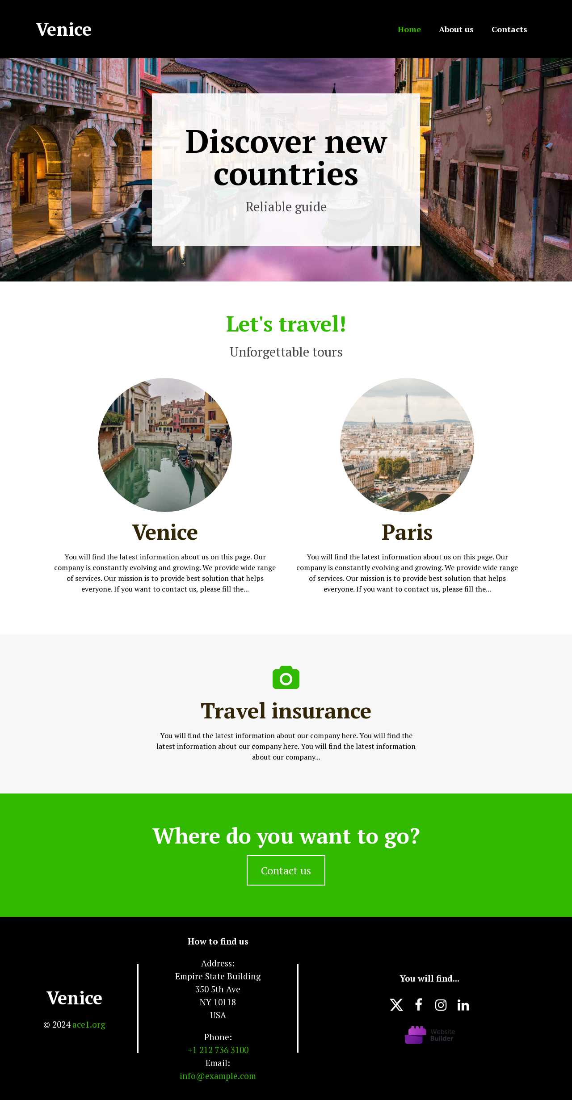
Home (409, 29)
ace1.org (88, 1024)
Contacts (509, 29)
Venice (74, 997)
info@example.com (218, 1075)
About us (456, 29)
